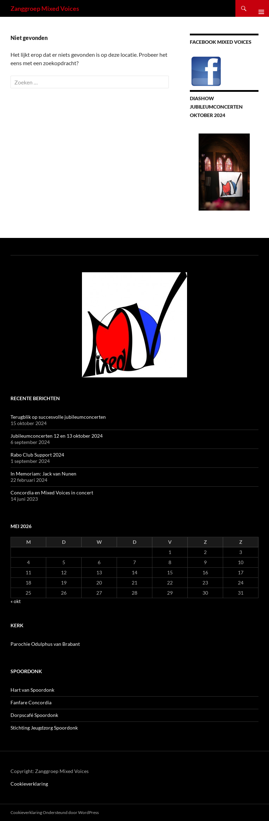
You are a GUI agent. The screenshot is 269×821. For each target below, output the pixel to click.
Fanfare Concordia (31, 702)
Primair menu (258, 8)
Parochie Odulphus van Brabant (45, 644)
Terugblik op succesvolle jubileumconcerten (58, 417)
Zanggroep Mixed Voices (45, 8)
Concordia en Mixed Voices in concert (52, 492)
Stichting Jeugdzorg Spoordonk (44, 728)
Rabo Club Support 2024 (37, 455)
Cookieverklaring (29, 784)
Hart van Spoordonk (32, 690)
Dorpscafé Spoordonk (34, 715)
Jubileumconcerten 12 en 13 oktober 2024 (57, 436)
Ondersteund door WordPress (71, 812)
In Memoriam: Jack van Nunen (43, 474)
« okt (16, 601)
